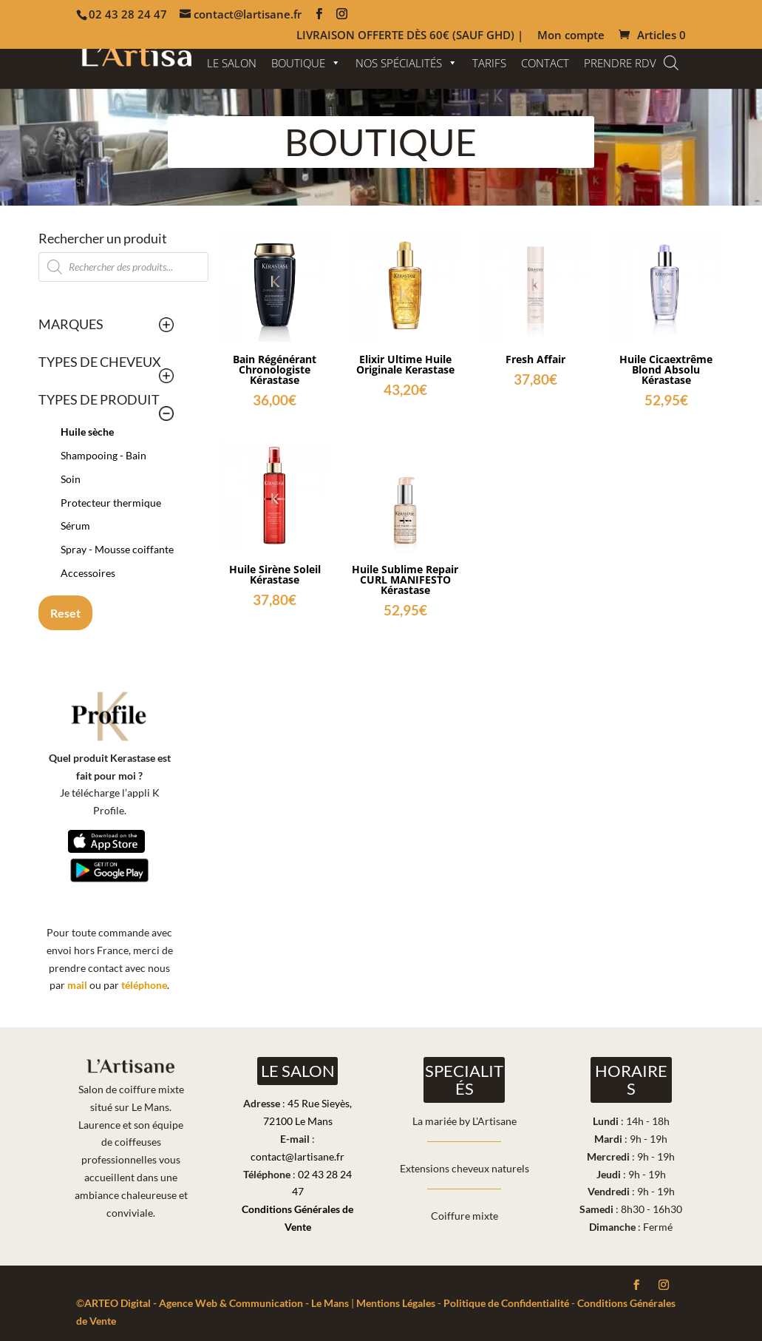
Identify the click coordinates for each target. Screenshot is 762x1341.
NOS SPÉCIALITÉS (406, 62)
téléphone (144, 985)
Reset (65, 613)
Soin (71, 479)
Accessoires (88, 573)
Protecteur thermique (111, 502)
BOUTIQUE (306, 62)
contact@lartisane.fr (297, 1156)
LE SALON (231, 62)
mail (77, 985)
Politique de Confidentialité (506, 1303)
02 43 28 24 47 (128, 14)
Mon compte (571, 36)
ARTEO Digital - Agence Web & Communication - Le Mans (216, 1303)
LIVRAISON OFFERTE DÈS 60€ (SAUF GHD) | (409, 36)
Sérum (75, 525)
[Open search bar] (671, 62)
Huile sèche (87, 431)
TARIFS (489, 62)
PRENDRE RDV (620, 62)
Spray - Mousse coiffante (117, 549)
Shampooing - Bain (103, 455)
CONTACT (545, 62)
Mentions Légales (395, 1303)
